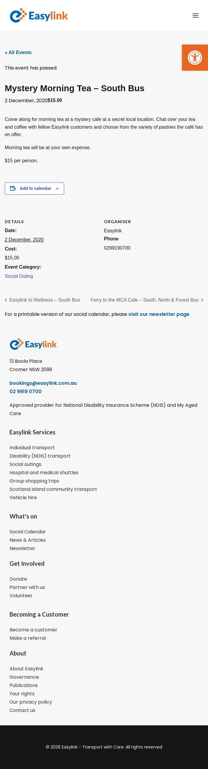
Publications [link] (24, 685)
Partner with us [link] (27, 587)
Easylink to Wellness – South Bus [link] (44, 299)
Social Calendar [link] (28, 531)
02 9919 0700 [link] (26, 391)
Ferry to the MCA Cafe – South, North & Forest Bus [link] (145, 299)
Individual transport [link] (32, 447)
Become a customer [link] (33, 629)
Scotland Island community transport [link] (53, 489)
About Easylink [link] (26, 668)
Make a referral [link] (28, 638)
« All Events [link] (18, 52)
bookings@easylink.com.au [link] (43, 383)
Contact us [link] (22, 710)
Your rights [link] (22, 693)
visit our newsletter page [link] (158, 314)
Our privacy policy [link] (31, 702)
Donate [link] (18, 579)
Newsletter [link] (22, 548)
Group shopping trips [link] (34, 481)
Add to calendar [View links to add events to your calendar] (35, 188)
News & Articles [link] (28, 540)
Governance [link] (24, 677)
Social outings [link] (25, 464)
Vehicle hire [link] (23, 497)
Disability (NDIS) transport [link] (40, 456)
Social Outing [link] (19, 276)
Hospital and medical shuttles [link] (44, 472)
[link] (195, 58)
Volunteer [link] (21, 595)
